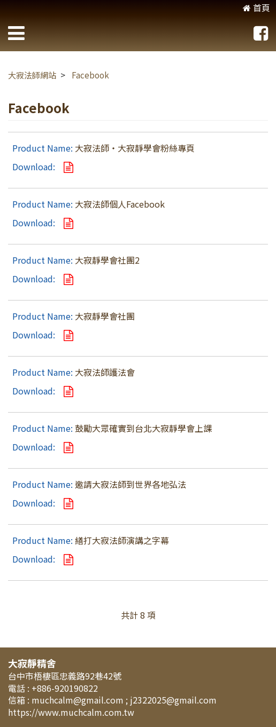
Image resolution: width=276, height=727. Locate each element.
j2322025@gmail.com (173, 699)
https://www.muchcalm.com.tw (71, 712)
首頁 (256, 7)
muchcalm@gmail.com (79, 699)
